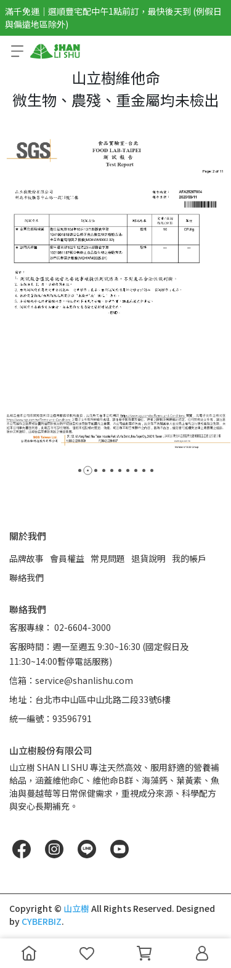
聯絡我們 (26, 577)
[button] (79, 470)
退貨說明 (148, 558)
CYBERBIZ (42, 921)
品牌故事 (26, 558)
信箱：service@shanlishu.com (71, 680)
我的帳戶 (189, 558)
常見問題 (108, 558)
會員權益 (67, 558)
